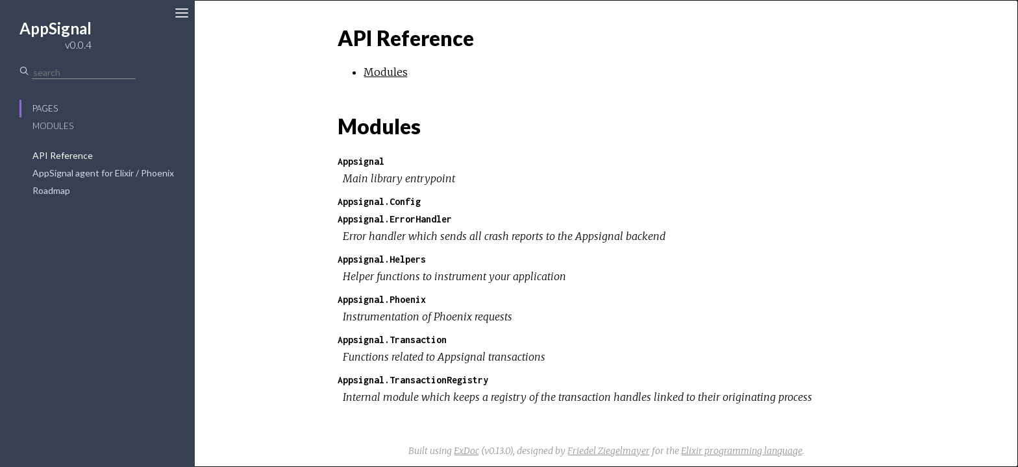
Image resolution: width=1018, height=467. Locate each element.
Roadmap (51, 190)
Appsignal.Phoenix (382, 299)
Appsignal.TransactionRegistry (413, 379)
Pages (45, 108)
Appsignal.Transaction (392, 339)
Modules (52, 126)
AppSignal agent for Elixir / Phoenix (103, 172)
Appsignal (361, 161)
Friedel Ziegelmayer (608, 451)
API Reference (62, 155)
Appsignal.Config (379, 201)
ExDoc (466, 451)
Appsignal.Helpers (382, 259)
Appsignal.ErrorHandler (395, 218)
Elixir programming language (741, 451)
